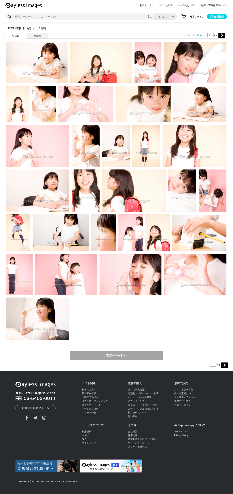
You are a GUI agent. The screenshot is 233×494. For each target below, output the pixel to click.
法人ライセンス (136, 401)
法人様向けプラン (187, 5)
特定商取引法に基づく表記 (142, 439)
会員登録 (217, 16)
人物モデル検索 (90, 397)
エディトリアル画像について (143, 408)
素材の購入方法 (136, 389)
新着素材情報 (89, 393)
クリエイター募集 (183, 389)
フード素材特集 (90, 408)
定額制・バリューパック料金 (143, 393)
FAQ (84, 439)
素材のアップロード (185, 401)
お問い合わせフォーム (35, 408)
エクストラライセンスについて (144, 405)
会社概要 (132, 431)
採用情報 (132, 435)
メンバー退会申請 (137, 446)
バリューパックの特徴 (140, 397)
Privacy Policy (181, 435)
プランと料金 (166, 5)
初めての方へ (147, 5)
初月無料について (137, 412)
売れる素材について (185, 393)
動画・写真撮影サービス (214, 5)
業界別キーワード (91, 405)
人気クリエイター (183, 405)
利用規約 (86, 431)
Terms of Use (181, 431)
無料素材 (132, 416)
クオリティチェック (185, 397)
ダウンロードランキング (95, 401)
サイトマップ (89, 442)
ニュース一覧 (89, 412)
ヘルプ (85, 435)
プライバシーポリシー (140, 443)
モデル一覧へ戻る (192, 35)
